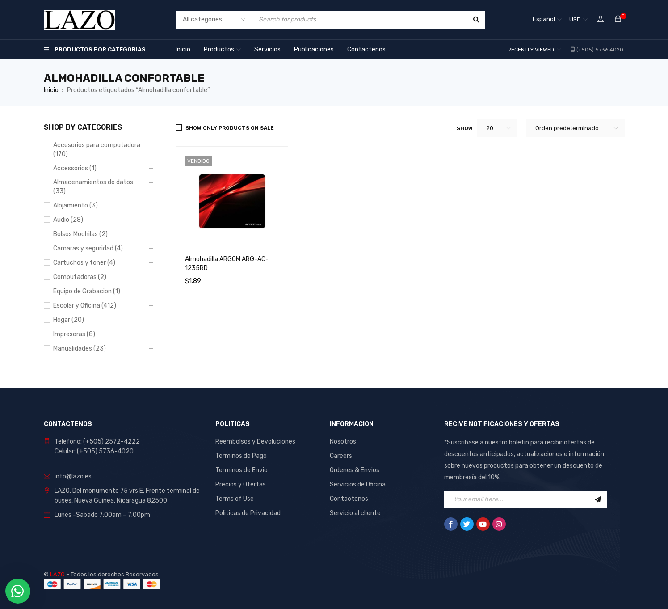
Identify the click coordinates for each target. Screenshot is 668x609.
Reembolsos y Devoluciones (255, 441)
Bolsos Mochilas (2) (80, 234)
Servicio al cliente (355, 513)
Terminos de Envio (241, 470)
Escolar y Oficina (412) (84, 305)
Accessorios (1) (75, 168)
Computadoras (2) (79, 277)
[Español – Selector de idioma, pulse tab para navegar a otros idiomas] (547, 19)
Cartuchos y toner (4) (84, 262)
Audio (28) (68, 220)
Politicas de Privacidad (248, 513)
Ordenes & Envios (354, 470)
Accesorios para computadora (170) (96, 149)
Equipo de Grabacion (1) (86, 291)
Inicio (51, 90)
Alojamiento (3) (75, 205)
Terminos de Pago (241, 456)
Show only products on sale (229, 128)
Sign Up (598, 499)
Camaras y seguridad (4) (88, 248)
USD (575, 19)
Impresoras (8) (74, 334)
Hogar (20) (68, 320)
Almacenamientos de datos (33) (93, 186)
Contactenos (349, 499)
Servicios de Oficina (358, 484)
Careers (341, 456)
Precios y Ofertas (240, 484)
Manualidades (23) (79, 348)
